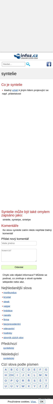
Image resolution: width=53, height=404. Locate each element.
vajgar (7, 306)
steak (6, 301)
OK (42, 401)
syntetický (8, 358)
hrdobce (8, 310)
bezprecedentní (12, 324)
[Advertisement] (26, 26)
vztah (15, 90)
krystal (7, 297)
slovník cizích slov (14, 337)
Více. (34, 401)
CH (11, 375)
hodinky (8, 333)
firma (6, 319)
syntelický (8, 348)
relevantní (9, 328)
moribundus (10, 292)
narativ (7, 315)
